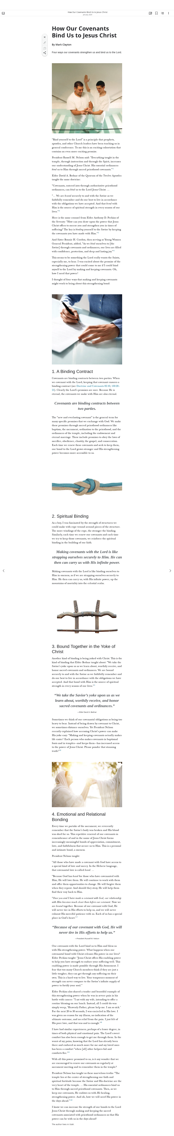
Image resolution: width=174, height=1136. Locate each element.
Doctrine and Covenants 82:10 (93, 386)
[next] (170, 570)
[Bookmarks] (156, 13)
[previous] (4, 570)
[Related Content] (162, 13)
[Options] (168, 13)
